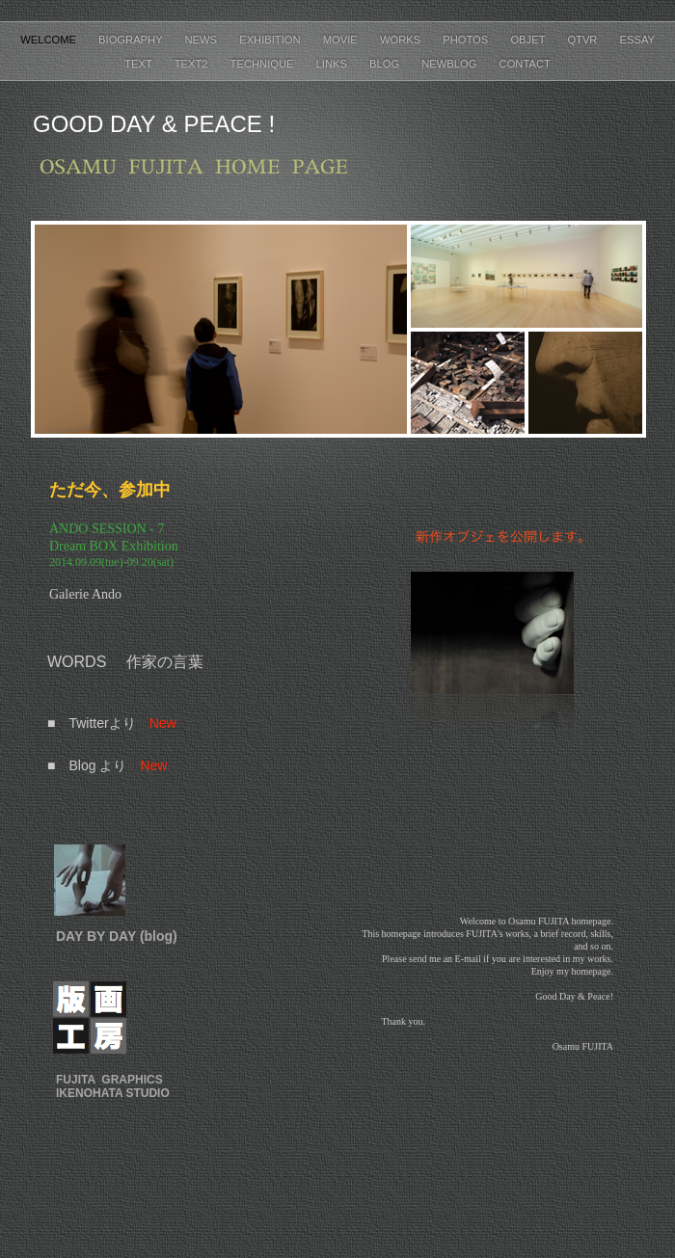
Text (139, 63)
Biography (131, 39)
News (203, 39)
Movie (342, 39)
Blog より (97, 765)
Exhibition (271, 39)
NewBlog (450, 63)
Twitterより (101, 723)
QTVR (583, 39)
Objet (529, 39)
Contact (525, 63)
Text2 (193, 63)
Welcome (49, 39)
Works (401, 39)
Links (333, 63)
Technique (263, 63)
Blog (385, 63)
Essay (637, 39)
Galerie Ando (85, 594)
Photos (467, 39)
